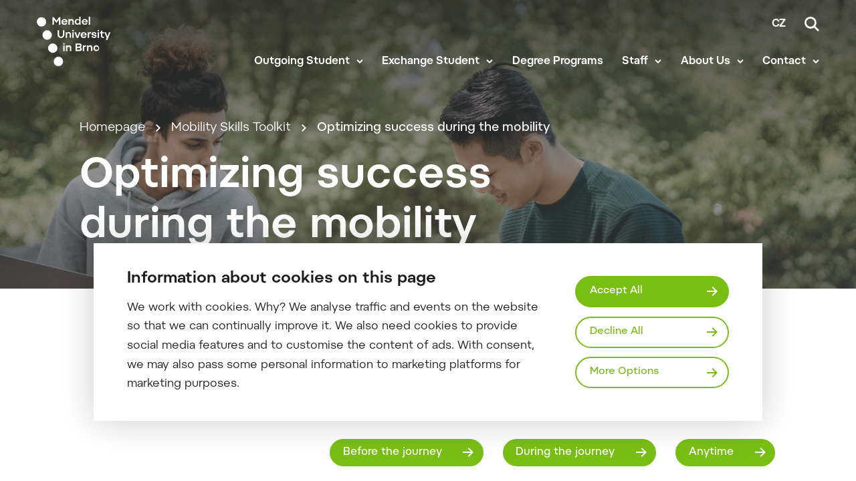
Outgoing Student (302, 61)
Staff (635, 61)
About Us (705, 61)
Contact (784, 61)
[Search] (812, 24)
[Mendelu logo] (114, 42)
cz (779, 24)
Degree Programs (557, 61)
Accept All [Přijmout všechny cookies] (616, 291)
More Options (624, 372)
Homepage (112, 128)
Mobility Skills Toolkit (231, 128)
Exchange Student (430, 61)
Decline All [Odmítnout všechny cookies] (616, 332)
